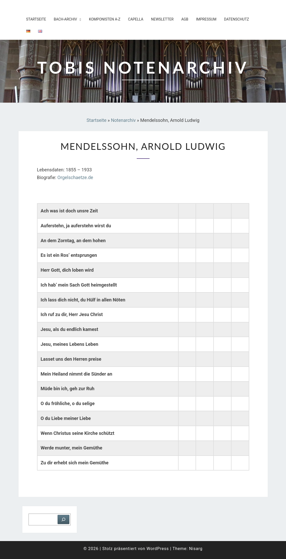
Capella (135, 19)
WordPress (157, 548)
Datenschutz (236, 19)
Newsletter (162, 19)
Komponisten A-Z (104, 19)
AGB (184, 19)
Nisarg (196, 548)
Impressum (206, 19)
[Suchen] (63, 519)
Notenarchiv (123, 120)
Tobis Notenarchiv (51, 6)
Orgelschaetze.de (75, 177)
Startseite (36, 19)
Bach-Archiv (65, 19)
